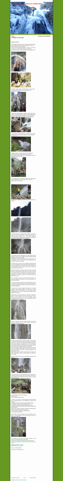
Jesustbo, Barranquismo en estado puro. (27, 4)
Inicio (25, 477)
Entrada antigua (33, 477)
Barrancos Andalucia (19, 445)
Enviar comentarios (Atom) (21, 479)
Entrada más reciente (15, 477)
